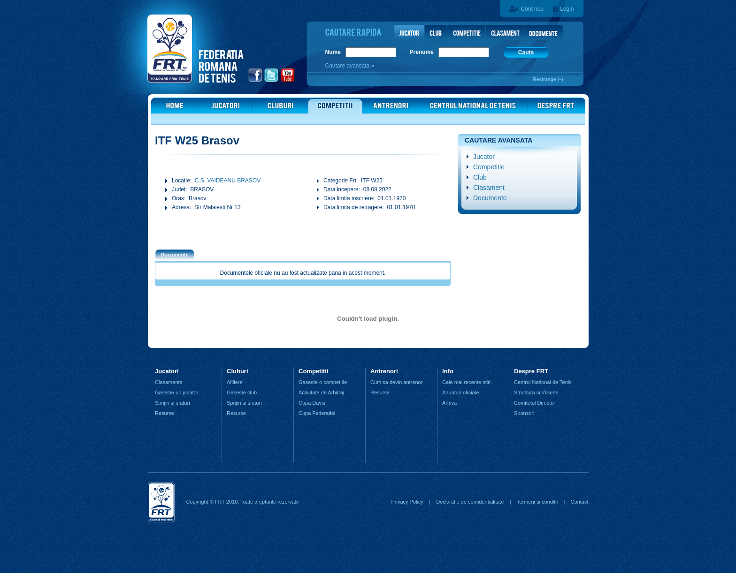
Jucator (484, 156)
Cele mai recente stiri (466, 382)
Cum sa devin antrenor (396, 382)
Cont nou (532, 9)
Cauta (526, 52)
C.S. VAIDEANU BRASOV (228, 180)
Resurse (164, 413)
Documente (490, 198)
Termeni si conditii (537, 502)
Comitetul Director (534, 403)
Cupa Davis (312, 403)
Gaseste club (242, 392)
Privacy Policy (407, 502)
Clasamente (169, 382)
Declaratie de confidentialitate (470, 502)
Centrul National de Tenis (543, 382)
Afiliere (235, 382)
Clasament (489, 187)
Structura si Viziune (536, 392)
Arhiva (449, 403)
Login (567, 9)
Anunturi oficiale (460, 392)
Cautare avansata (348, 65)
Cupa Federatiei (317, 413)
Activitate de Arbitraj (321, 392)
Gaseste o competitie (323, 382)
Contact (580, 502)
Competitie (489, 167)
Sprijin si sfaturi (172, 403)
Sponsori (524, 413)
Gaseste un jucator (176, 392)
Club (480, 177)
